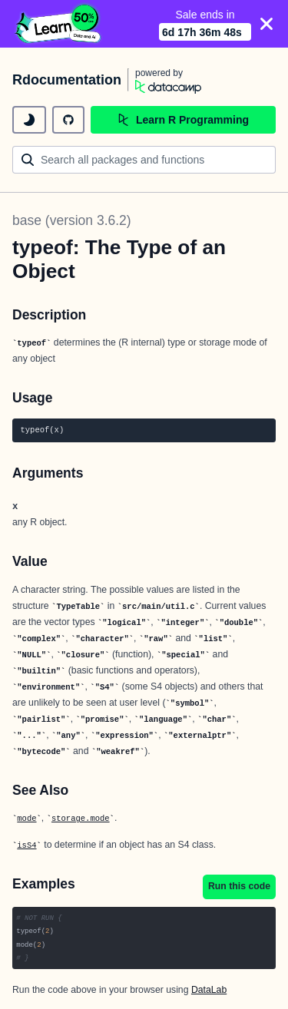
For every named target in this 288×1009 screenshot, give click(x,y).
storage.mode (80, 818)
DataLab (209, 989)
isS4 (26, 845)
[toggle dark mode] (29, 120)
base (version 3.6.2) (71, 220)
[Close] (266, 23)
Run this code (239, 886)
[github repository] (68, 120)
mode (26, 818)
